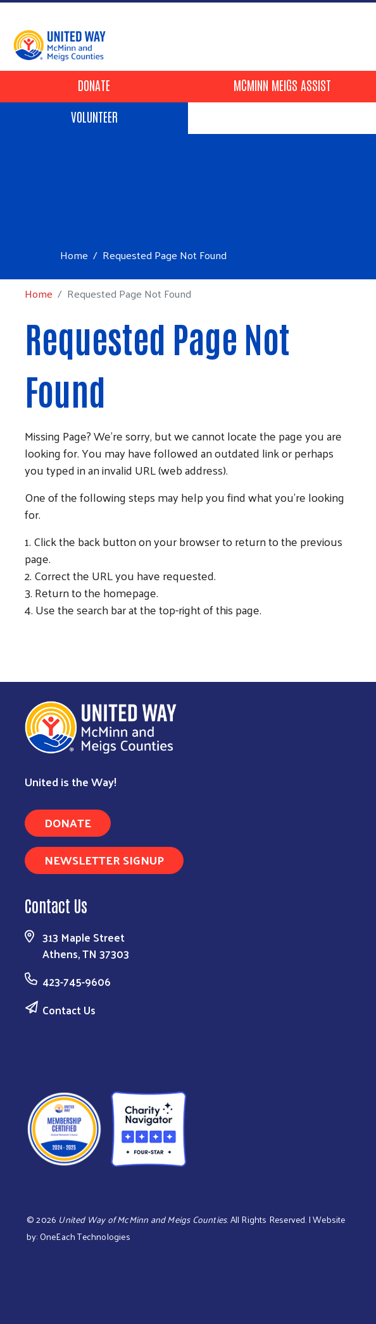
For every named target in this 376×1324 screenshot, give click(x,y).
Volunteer (94, 116)
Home (74, 255)
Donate (94, 84)
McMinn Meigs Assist (282, 84)
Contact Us (69, 1009)
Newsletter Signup (104, 859)
